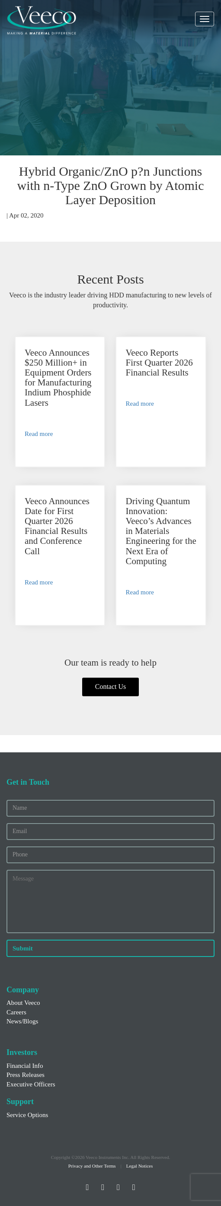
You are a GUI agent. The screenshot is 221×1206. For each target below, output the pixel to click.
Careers (16, 1012)
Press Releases (25, 1074)
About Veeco (23, 1002)
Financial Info (24, 1065)
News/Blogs (22, 1021)
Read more (39, 433)
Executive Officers (30, 1084)
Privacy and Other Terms (92, 1165)
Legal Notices (139, 1165)
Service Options (27, 1114)
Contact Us (110, 686)
